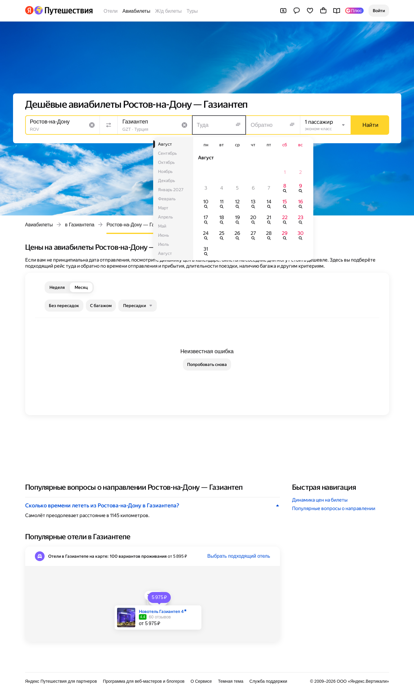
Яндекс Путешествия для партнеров (61, 681)
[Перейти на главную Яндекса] (29, 10)
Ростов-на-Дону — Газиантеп (139, 224)
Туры (192, 11)
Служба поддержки (268, 681)
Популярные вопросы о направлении (333, 508)
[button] (379, 11)
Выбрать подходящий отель (238, 556)
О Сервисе (201, 681)
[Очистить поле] (92, 125)
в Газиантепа (79, 224)
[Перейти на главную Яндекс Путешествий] (63, 10)
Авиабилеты (136, 11)
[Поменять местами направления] (108, 125)
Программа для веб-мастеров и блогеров (143, 681)
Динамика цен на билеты (320, 500)
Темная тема (231, 681)
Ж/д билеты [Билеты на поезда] (168, 11)
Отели (111, 11)
